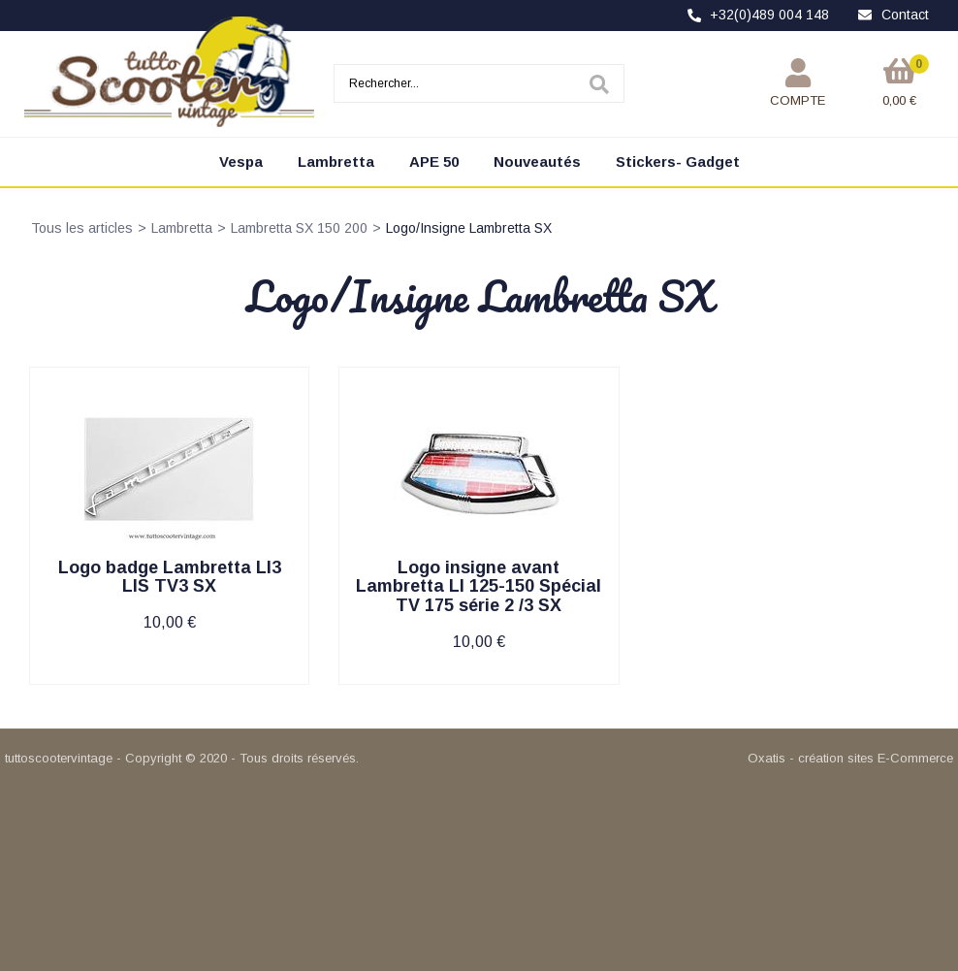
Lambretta (336, 161)
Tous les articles (82, 228)
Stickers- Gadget (678, 161)
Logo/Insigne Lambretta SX (469, 228)
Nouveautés (537, 161)
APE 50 (434, 161)
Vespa (241, 161)
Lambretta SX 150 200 (299, 228)
